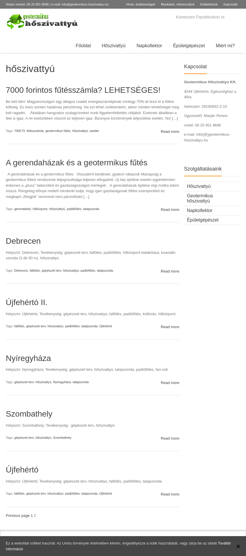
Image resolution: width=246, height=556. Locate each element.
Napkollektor (149, 45)
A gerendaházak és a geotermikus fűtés (76, 162)
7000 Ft (19, 131)
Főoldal (83, 45)
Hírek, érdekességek (140, 4)
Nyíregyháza (28, 358)
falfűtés (35, 270)
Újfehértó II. (27, 302)
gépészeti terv (51, 270)
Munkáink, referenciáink (177, 4)
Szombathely (29, 413)
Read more (170, 131)
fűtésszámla (35, 131)
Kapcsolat (230, 4)
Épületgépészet (189, 45)
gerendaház (22, 209)
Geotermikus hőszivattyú (200, 198)
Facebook (236, 17)
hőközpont (40, 209)
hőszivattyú (80, 131)
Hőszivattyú (114, 45)
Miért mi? (225, 45)
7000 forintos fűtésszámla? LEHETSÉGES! (83, 90)
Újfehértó (105, 326)
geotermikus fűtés (58, 131)
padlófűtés (74, 209)
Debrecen (23, 241)
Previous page (18, 515)
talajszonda (91, 209)
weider (94, 131)
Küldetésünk (209, 4)
